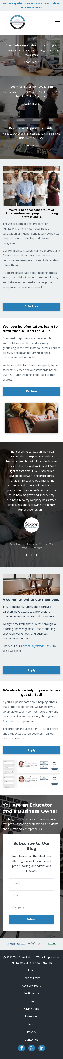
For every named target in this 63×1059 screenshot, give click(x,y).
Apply (31, 670)
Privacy (31, 1032)
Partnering (31, 1016)
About (31, 970)
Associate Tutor (13, 721)
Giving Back (31, 1009)
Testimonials (31, 993)
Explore (31, 391)
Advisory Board (31, 985)
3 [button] (36, 555)
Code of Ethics (31, 978)
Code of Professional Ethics (36, 646)
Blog (31, 1001)
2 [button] (31, 555)
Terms (31, 1024)
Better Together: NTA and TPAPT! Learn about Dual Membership (31, 5)
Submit (31, 919)
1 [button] (26, 555)
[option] (31, 500)
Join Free (31, 306)
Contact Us (31, 1039)
